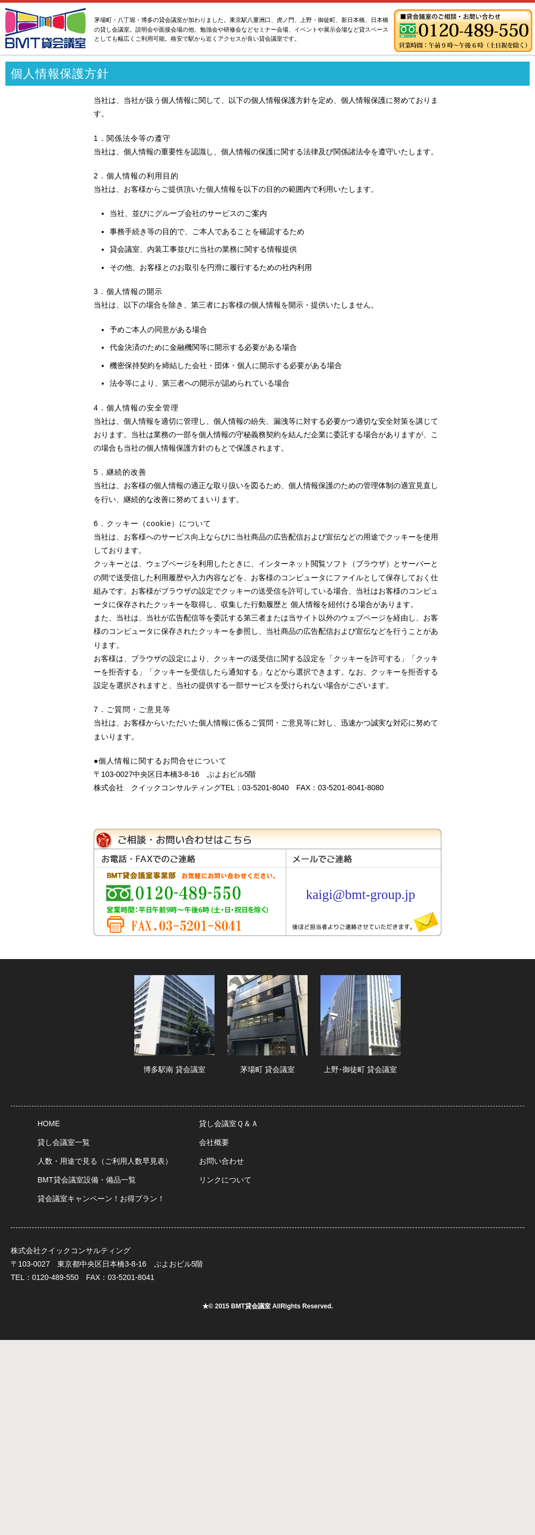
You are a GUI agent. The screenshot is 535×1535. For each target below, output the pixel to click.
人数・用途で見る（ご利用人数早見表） (104, 1161)
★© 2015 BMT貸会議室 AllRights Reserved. (267, 1306)
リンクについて (225, 1179)
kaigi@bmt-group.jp (360, 894)
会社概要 (214, 1142)
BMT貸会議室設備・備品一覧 (86, 1179)
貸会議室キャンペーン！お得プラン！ (101, 1198)
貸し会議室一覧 (63, 1142)
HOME (48, 1123)
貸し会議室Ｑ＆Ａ (228, 1123)
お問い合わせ (221, 1161)
